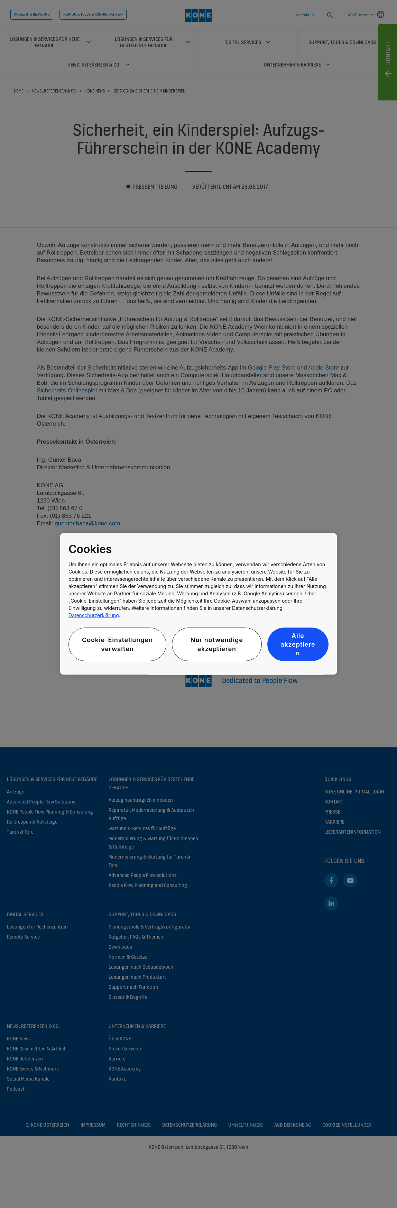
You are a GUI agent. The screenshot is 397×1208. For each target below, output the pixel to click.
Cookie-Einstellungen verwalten (117, 644)
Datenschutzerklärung (93, 615)
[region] (198, 604)
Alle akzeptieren (297, 644)
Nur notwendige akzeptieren (217, 644)
